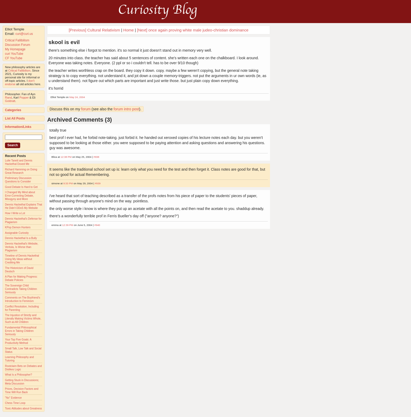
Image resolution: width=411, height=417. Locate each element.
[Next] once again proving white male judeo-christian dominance (192, 30)
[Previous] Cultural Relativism (94, 30)
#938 (96, 156)
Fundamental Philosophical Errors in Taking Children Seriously (20, 331)
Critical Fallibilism (17, 40)
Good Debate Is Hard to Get (21, 187)
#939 (98, 183)
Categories (13, 110)
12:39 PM (67, 225)
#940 (97, 225)
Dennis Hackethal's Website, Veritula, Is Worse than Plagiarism (21, 247)
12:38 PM (66, 156)
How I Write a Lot (15, 213)
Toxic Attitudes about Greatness (23, 408)
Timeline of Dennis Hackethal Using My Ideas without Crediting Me (22, 259)
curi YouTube (14, 54)
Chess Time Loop (15, 403)
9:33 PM (68, 183)
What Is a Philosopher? (18, 374)
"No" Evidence (13, 397)
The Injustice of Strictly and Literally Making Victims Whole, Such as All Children (23, 318)
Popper (24, 97)
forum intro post (126, 109)
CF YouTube (13, 58)
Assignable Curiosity (17, 232)
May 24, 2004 (77, 97)
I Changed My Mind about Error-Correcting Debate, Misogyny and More (20, 196)
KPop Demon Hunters (17, 227)
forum (86, 109)
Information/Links (18, 127)
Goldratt (10, 100)
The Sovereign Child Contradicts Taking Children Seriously (21, 289)
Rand (8, 97)
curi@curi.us (24, 34)
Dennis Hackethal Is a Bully (21, 238)
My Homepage (15, 49)
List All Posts (15, 118)
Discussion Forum (17, 45)
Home (128, 30)
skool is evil (64, 42)
